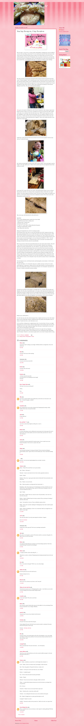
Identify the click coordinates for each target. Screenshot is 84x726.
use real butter (24, 519)
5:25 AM (21, 392)
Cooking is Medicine (31, 5)
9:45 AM (21, 599)
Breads (24, 336)
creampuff (22, 643)
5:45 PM (21, 529)
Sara (21, 562)
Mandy (21, 448)
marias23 (21, 612)
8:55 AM (21, 575)
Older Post (53, 720)
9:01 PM (21, 347)
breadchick (22, 405)
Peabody (21, 374)
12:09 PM (21, 615)
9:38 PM (21, 454)
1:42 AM (21, 380)
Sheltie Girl (22, 569)
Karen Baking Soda (23, 707)
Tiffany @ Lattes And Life (25, 587)
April (21, 414)
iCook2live (22, 596)
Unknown (22, 466)
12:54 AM (21, 370)
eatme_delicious (23, 651)
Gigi (20, 351)
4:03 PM (21, 425)
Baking (21, 336)
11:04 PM (21, 647)
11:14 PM (21, 511)
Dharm (21, 342)
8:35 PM (21, 444)
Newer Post (18, 720)
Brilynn (21, 429)
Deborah (21, 579)
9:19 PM (21, 546)
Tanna (18, 110)
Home (36, 720)
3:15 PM (21, 410)
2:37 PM (21, 592)
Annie (21, 439)
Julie (21, 533)
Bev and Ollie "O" (23, 422)
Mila (21, 396)
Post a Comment (21, 714)
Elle (20, 633)
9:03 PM (21, 355)
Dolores (21, 550)
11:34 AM (21, 583)
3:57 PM (21, 418)
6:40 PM (21, 703)
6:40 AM (21, 401)
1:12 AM (21, 565)
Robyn (21, 603)
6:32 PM (21, 537)
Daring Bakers (28, 336)
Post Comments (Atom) (24, 723)
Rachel (21, 366)
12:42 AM (21, 711)
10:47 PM (21, 462)
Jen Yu (21, 515)
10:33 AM (21, 521)
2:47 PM (21, 629)
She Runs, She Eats (27, 628)
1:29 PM (21, 608)
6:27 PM (21, 656)
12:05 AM (21, 558)
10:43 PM (21, 639)
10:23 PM (21, 362)
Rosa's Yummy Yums (24, 384)
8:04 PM (21, 435)
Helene (21, 542)
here (29, 196)
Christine (21, 619)
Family (32, 336)
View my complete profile (64, 31)
